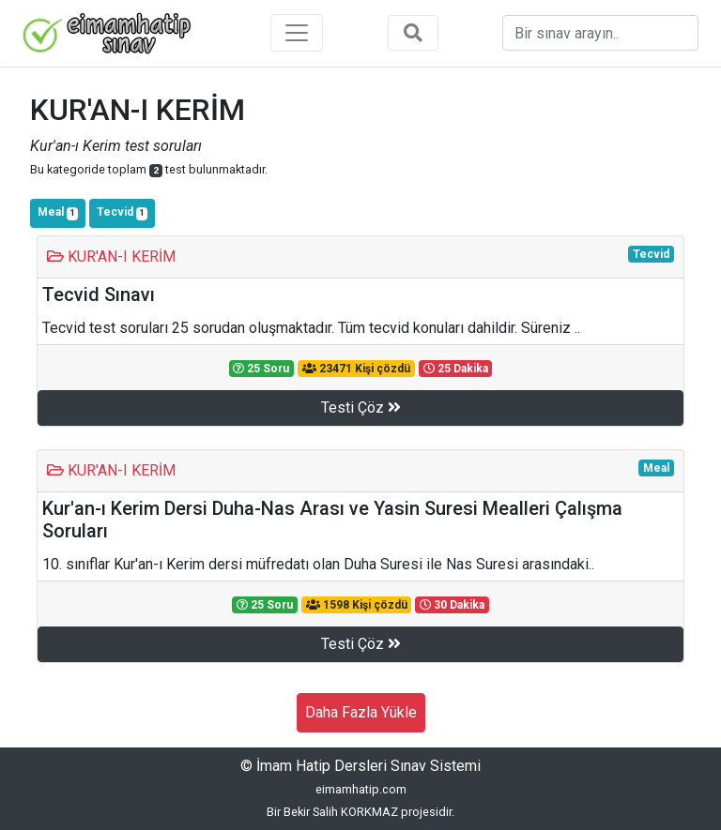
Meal (58, 212)
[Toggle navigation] (296, 33)
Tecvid (122, 212)
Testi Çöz (361, 407)
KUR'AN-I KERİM (111, 256)
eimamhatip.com (361, 789)
